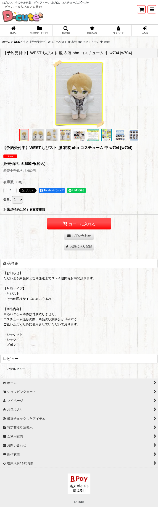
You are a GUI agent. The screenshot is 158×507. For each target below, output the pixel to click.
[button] (151, 9)
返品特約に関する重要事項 (24, 209)
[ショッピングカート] (141, 9)
